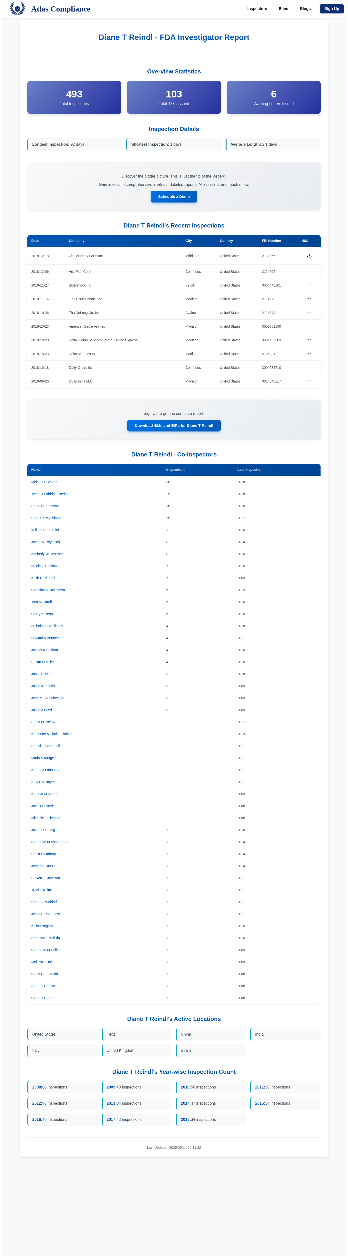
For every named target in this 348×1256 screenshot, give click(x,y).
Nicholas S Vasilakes (47, 627)
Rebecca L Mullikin (45, 939)
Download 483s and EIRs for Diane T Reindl (174, 426)
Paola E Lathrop (43, 855)
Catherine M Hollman (47, 951)
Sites (283, 9)
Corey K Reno (42, 615)
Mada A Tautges (43, 759)
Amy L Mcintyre (43, 783)
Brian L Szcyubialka (46, 519)
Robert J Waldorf (44, 903)
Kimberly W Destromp (48, 555)
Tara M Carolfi (42, 603)
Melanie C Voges (44, 483)
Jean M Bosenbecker (47, 699)
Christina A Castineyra (48, 591)
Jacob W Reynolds (45, 543)
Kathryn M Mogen (44, 795)
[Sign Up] (332, 8)
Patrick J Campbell (45, 747)
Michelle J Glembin (45, 819)
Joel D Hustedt (42, 807)
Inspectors (257, 9)
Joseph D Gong (43, 831)
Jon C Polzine (41, 675)
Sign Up (332, 9)
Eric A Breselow (43, 723)
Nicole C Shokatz (44, 567)
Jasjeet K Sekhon (44, 651)
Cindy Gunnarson (44, 975)
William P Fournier (45, 531)
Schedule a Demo (174, 197)
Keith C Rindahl (43, 579)
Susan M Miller (42, 663)
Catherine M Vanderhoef (49, 843)
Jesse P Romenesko (47, 915)
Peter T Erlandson (45, 507)
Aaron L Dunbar (43, 987)
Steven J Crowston (45, 879)
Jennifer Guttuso (43, 867)
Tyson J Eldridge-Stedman (51, 495)
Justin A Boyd (41, 711)
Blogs (305, 9)
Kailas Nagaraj (42, 927)
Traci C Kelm (41, 891)
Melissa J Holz (42, 963)
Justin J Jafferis (43, 687)
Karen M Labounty (45, 771)
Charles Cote (41, 999)
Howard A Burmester (47, 639)
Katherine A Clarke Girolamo (53, 735)
